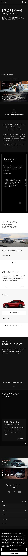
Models (4, 505)
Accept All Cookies (14, 553)
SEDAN (22, 287)
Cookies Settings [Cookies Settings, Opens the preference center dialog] (14, 549)
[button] (10, 79)
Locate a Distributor (22, 2)
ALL (6, 287)
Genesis (4, 515)
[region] (14, 542)
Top (23, 501)
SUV (14, 287)
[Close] (26, 531)
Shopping (5, 510)
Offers (4, 524)
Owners (4, 519)
